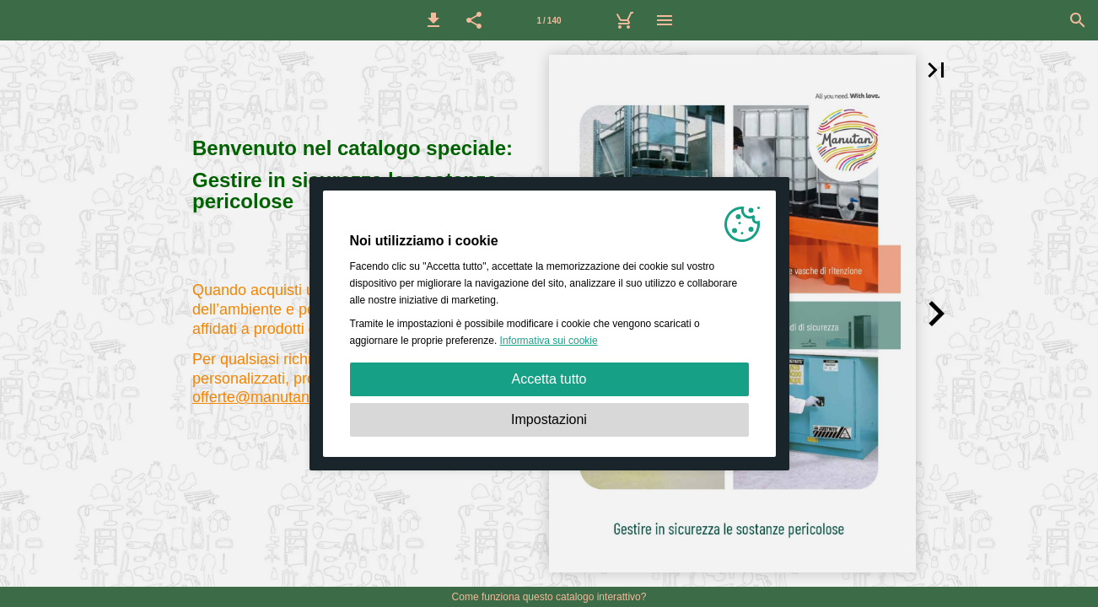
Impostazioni (549, 419)
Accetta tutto (549, 379)
